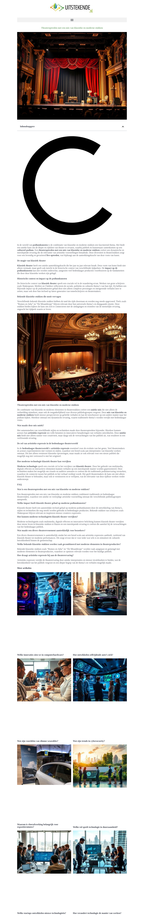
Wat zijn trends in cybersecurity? (89, 741)
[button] (72, 20)
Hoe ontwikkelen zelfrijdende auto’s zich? (93, 655)
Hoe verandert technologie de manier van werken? (97, 913)
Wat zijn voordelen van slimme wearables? (37, 741)
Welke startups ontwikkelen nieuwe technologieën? (41, 913)
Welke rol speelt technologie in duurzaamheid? (95, 827)
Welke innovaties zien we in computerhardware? (40, 655)
